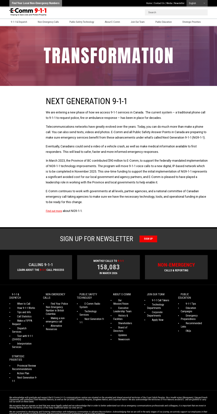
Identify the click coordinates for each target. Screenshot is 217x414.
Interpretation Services (24, 331)
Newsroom (119, 330)
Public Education (167, 22)
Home (149, 3)
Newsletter (179, 3)
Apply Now (153, 317)
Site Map (156, 402)
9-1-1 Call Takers (155, 301)
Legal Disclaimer (141, 402)
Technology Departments (154, 307)
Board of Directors (123, 321)
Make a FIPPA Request (24, 318)
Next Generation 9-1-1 (91, 313)
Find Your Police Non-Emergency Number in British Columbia (57, 308)
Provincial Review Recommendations (22, 348)
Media (169, 3)
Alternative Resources (57, 323)
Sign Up (148, 239)
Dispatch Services (21, 322)
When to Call (18, 301)
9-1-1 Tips (186, 301)
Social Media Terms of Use (107, 402)
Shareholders (120, 317)
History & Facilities (123, 313)
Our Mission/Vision (123, 301)
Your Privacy (84, 402)
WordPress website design (92, 405)
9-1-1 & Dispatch (18, 22)
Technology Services (91, 309)
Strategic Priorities (197, 22)
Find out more (55, 211)
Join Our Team (141, 22)
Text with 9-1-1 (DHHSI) (24, 326)
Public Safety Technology (84, 22)
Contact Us (159, 3)
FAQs (183, 321)
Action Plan (18, 354)
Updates (117, 326)
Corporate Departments (159, 313)
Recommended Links (192, 317)
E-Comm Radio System (92, 304)
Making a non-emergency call (54, 317)
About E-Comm (115, 22)
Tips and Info (19, 309)
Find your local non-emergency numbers (36, 3)
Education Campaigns (192, 305)
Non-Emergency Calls (49, 22)
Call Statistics (19, 314)
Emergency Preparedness (188, 311)
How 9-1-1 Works (21, 305)
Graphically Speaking (121, 405)
